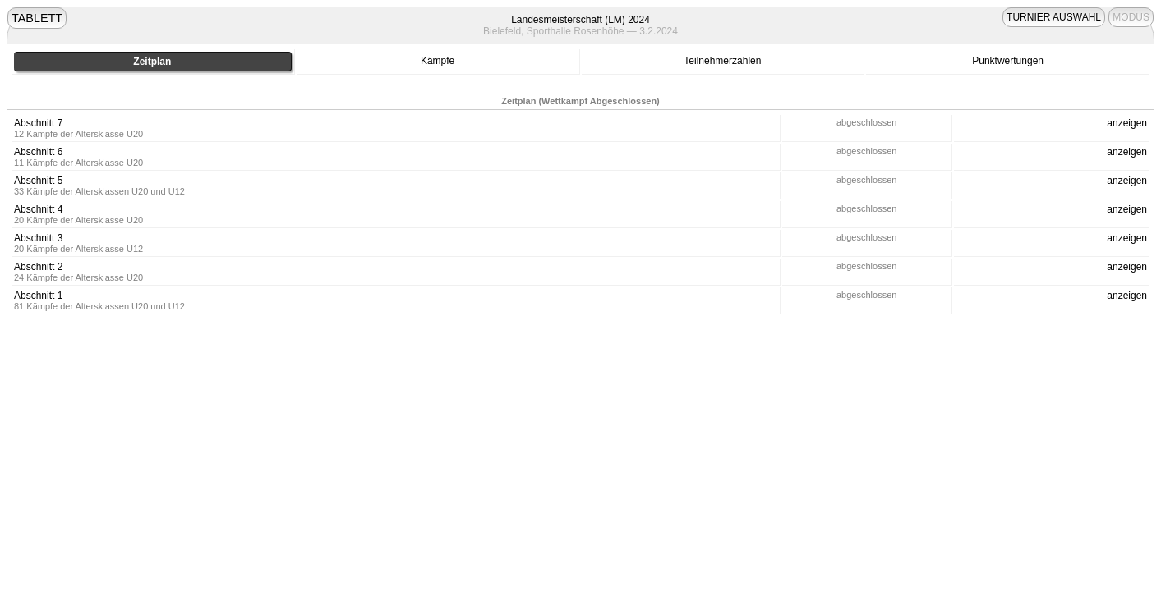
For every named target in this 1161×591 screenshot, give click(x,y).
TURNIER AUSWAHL (1054, 17)
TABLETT (37, 18)
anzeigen (1127, 123)
